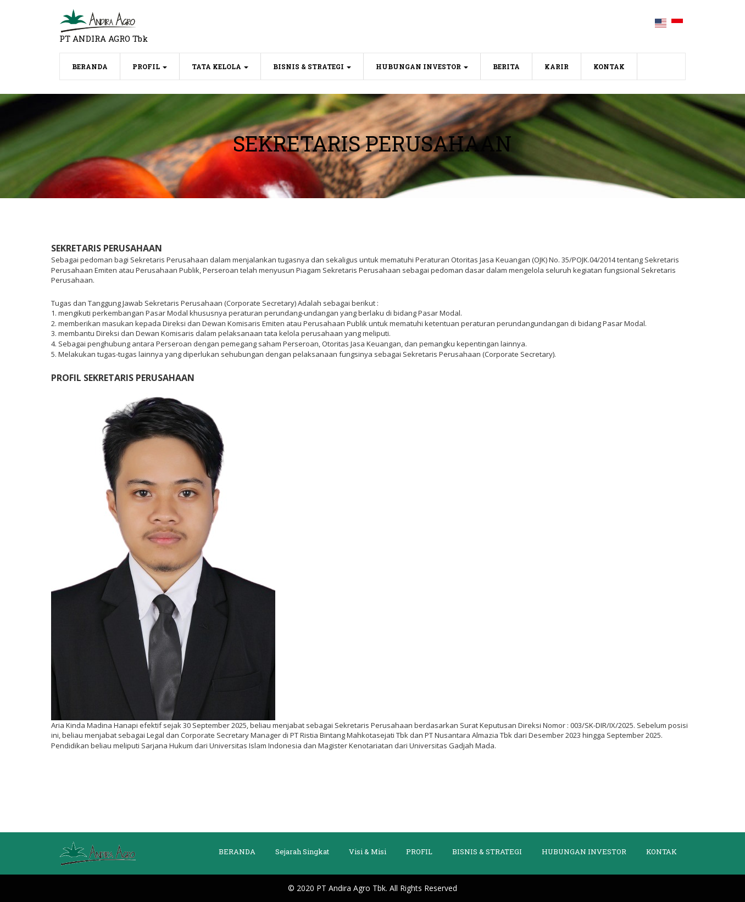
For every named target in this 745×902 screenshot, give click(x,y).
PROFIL (149, 66)
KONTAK (609, 66)
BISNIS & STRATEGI (312, 66)
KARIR (556, 66)
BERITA (506, 66)
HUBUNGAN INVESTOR (422, 66)
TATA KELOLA (220, 66)
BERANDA (96, 65)
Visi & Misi (367, 851)
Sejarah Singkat (302, 851)
